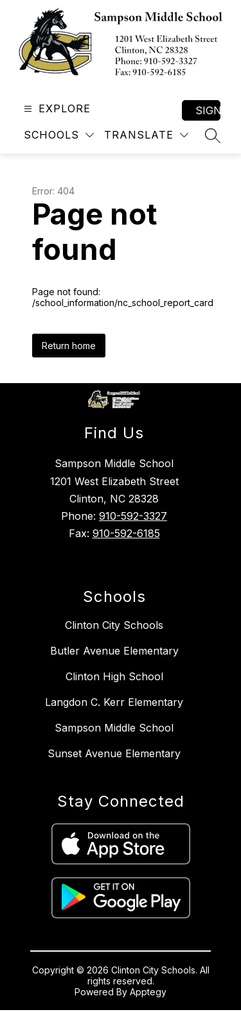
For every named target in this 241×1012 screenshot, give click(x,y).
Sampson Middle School (114, 727)
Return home (69, 345)
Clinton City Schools (114, 625)
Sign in (207, 110)
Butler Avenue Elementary (114, 650)
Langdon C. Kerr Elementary (114, 702)
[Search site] (212, 135)
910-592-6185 (126, 533)
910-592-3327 (133, 516)
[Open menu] (56, 109)
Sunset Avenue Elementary (114, 753)
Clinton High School (114, 676)
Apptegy (148, 991)
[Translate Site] (146, 135)
